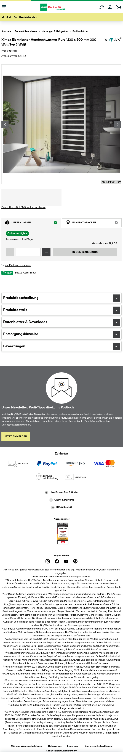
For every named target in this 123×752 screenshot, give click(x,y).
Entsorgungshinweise (61, 334)
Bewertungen (61, 346)
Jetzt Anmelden (15, 436)
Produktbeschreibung (61, 298)
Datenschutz (55, 745)
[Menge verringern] (10, 252)
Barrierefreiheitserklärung (99, 745)
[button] (21, 17)
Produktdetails (9, 51)
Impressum (73, 745)
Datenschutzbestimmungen (15, 425)
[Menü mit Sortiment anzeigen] (3, 7)
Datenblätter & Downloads (61, 322)
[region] (61, 124)
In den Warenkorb (85, 252)
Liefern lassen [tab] (33, 223)
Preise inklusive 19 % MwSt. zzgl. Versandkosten (23, 207)
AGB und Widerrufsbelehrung (26, 745)
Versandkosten (58, 570)
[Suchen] (101, 7)
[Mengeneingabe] (28, 252)
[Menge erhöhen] (46, 252)
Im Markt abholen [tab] (94, 223)
